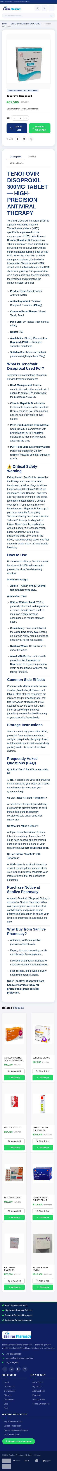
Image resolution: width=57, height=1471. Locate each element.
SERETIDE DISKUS (41, 1058)
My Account (38, 1382)
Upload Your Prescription (18, 1441)
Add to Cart (16, 128)
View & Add (14, 1071)
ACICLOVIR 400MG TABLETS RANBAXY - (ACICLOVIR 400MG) (13, 1060)
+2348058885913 (13, 1354)
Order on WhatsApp (39, 128)
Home (4, 24)
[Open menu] (51, 8)
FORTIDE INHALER (12, 1128)
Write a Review (17, 163)
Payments (37, 1395)
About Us (8, 1395)
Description (15, 157)
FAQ (6, 1408)
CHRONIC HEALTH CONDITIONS (25, 24)
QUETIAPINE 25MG (12, 1198)
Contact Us (9, 1399)
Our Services (9, 1391)
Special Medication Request (16, 1430)
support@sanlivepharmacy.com (19, 1358)
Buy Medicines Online (13, 1421)
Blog (6, 1404)
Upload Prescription (12, 1426)
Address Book (39, 1391)
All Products (9, 1386)
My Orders (37, 1386)
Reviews (32, 157)
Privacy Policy (39, 1399)
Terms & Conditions (41, 1404)
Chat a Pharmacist (12, 1434)
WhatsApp (14, 1078)
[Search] (51, 15)
